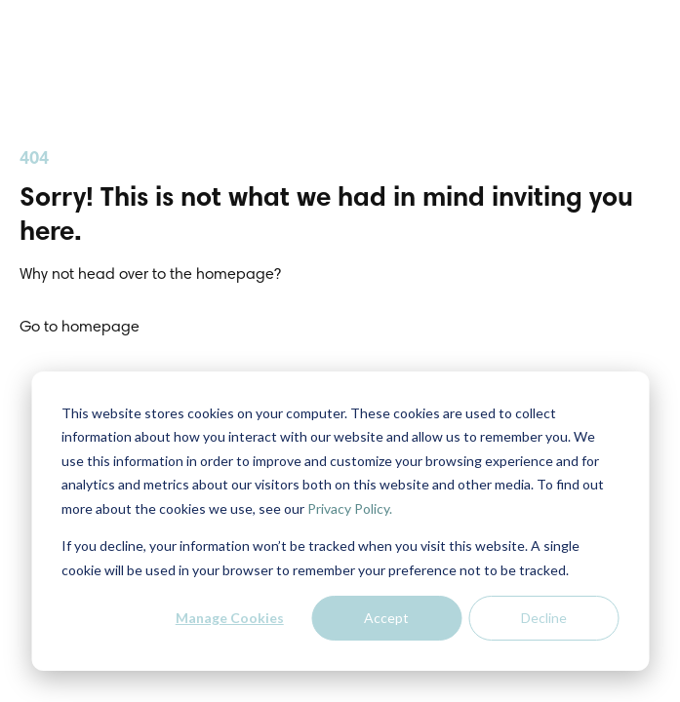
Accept (386, 617)
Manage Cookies (230, 617)
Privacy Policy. (349, 508)
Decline (544, 617)
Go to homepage (80, 327)
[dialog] (340, 521)
